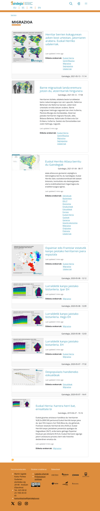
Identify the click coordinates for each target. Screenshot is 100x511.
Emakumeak (68, 206)
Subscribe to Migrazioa (13, 460)
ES (23, 7)
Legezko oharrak (42, 474)
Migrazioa (67, 63)
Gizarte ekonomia (70, 223)
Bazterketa (67, 198)
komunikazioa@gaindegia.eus (26, 498)
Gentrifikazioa (69, 61)
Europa (66, 212)
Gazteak (66, 217)
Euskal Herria (68, 58)
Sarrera (13, 15)
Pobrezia (66, 231)
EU (15, 7)
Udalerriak (67, 69)
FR (31, 7)
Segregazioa (68, 66)
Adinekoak (67, 196)
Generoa (66, 220)
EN (39, 7)
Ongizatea (67, 228)
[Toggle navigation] (86, 3)
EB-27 (65, 201)
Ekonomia (67, 204)
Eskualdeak (67, 209)
